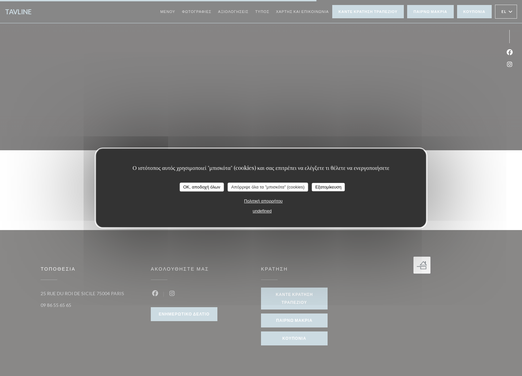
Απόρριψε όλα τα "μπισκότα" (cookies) (268, 187)
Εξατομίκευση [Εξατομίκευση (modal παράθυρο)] (328, 187)
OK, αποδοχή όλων (201, 187)
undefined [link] (262, 210)
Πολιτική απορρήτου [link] (263, 200)
